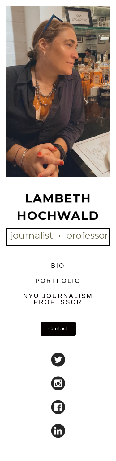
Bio (58, 265)
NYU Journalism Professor (58, 298)
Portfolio (58, 280)
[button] (58, 329)
